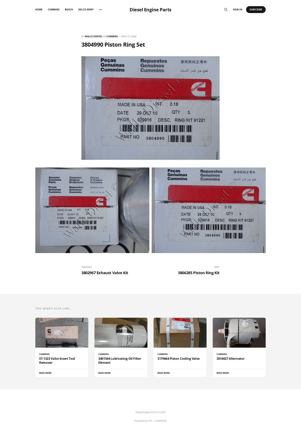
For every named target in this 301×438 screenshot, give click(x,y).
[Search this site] (226, 9)
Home (38, 9)
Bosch (69, 9)
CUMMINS (112, 36)
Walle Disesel (94, 36)
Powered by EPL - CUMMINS (150, 420)
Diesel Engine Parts (150, 9)
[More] (100, 9)
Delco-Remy (85, 9)
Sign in (237, 9)
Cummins (53, 9)
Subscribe (256, 9)
